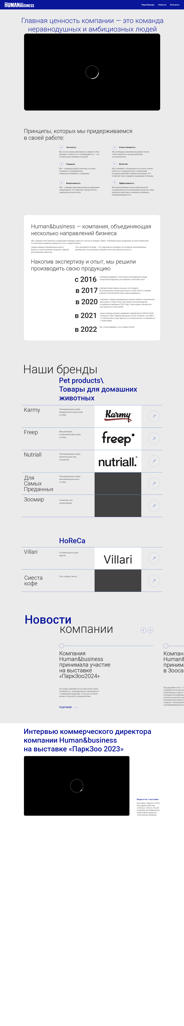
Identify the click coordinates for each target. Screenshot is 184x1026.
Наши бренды (148, 5)
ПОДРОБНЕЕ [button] (65, 707)
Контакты (174, 5)
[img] (154, 416)
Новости (162, 5)
